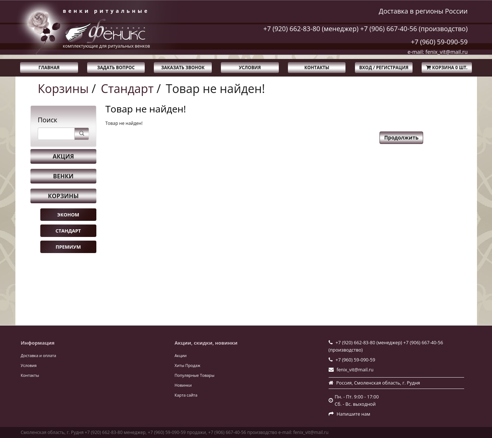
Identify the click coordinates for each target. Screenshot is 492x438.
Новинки (183, 385)
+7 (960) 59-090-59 (439, 41)
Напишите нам (353, 414)
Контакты (316, 67)
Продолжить (401, 137)
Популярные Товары (195, 375)
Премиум (68, 247)
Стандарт (127, 88)
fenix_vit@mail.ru (355, 370)
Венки (63, 176)
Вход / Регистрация (383, 67)
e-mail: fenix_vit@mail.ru (438, 51)
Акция (63, 156)
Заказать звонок (182, 67)
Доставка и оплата (38, 355)
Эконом (68, 214)
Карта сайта (186, 395)
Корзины (63, 88)
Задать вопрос (116, 67)
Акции (181, 355)
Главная (48, 67)
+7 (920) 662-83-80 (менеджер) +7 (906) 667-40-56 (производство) (365, 28)
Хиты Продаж (187, 365)
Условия (250, 67)
